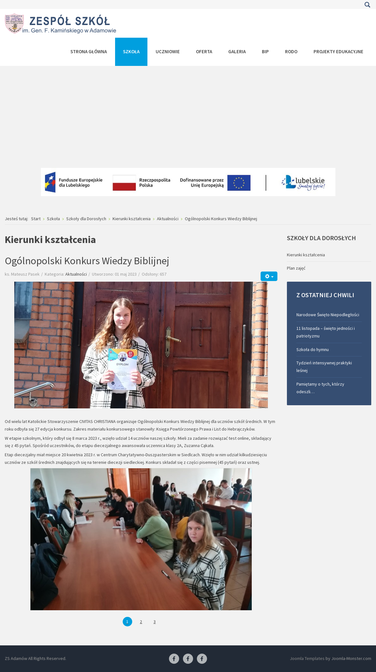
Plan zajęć (296, 268)
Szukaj (367, 5)
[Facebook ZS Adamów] (174, 659)
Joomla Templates (307, 658)
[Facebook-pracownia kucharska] (202, 659)
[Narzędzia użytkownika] (269, 276)
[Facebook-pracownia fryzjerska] (188, 659)
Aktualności (76, 274)
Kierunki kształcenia (306, 255)
